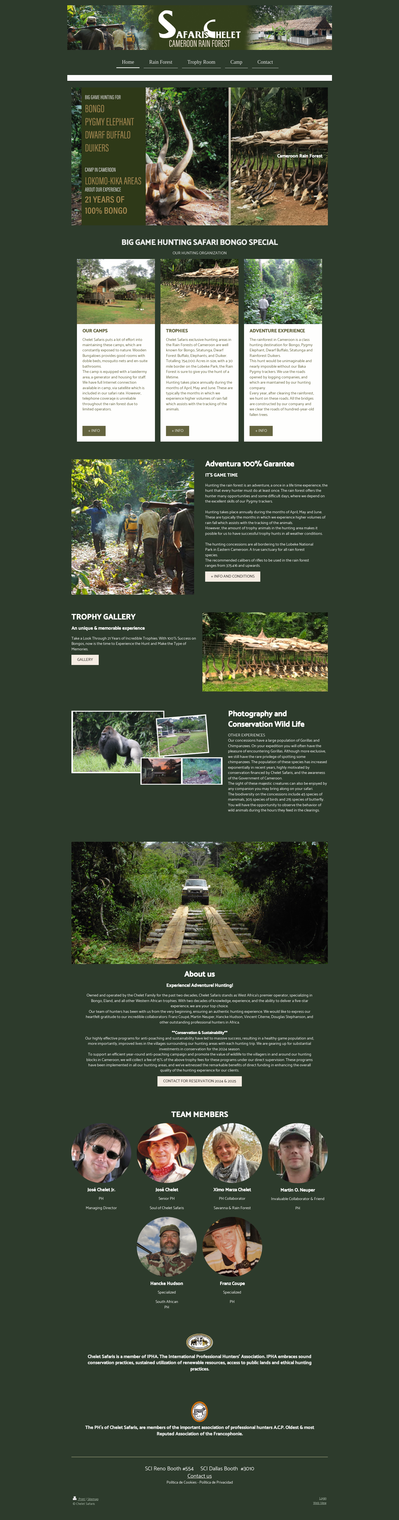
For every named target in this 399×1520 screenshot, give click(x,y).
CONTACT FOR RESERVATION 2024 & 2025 (199, 1081)
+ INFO (94, 431)
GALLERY (85, 659)
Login (322, 1498)
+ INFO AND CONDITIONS (233, 576)
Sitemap (92, 1499)
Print (79, 1499)
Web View (319, 1503)
